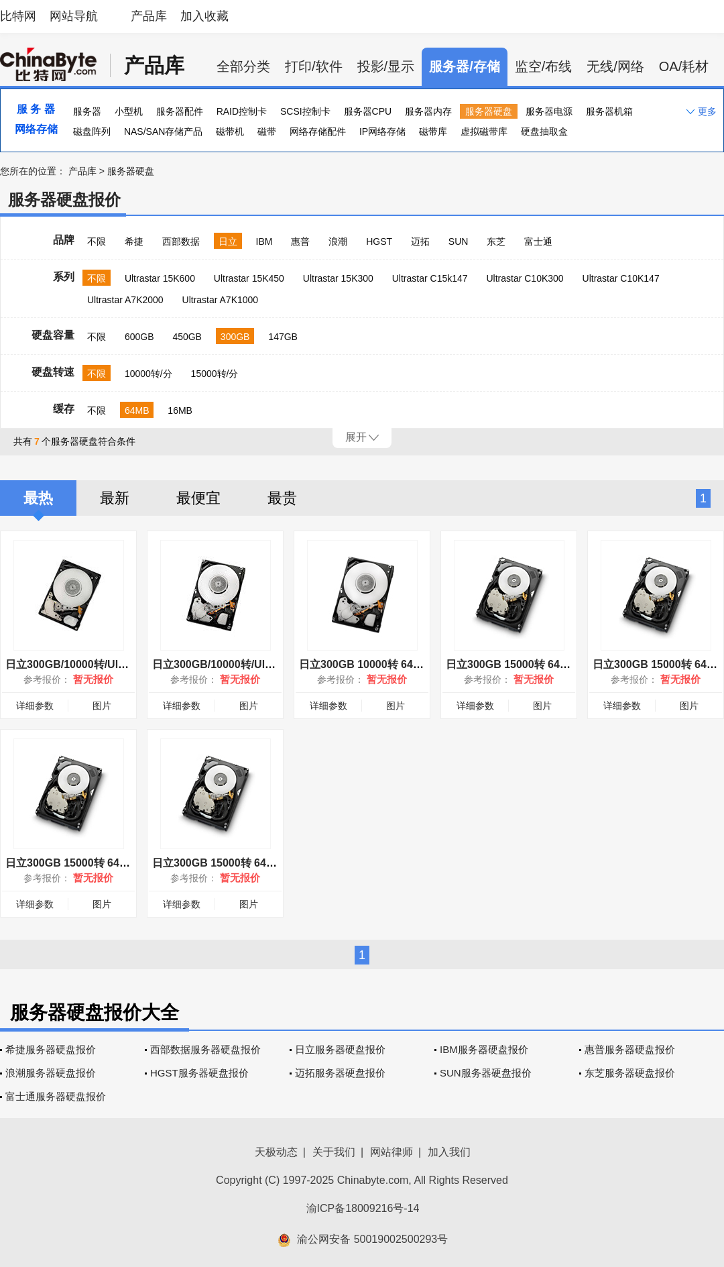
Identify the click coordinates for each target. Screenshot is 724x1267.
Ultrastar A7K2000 (125, 299)
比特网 (18, 16)
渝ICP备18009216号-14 (363, 1208)
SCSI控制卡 (305, 111)
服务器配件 (179, 111)
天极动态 (276, 1152)
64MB (137, 410)
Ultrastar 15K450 (249, 278)
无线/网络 (615, 66)
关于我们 (333, 1152)
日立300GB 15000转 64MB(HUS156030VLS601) (122, 863)
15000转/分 (215, 373)
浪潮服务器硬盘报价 (50, 1073)
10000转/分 (148, 373)
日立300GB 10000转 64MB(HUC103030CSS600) (417, 664)
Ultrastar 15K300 (338, 278)
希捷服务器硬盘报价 (50, 1049)
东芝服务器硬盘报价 (630, 1073)
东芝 (496, 241)
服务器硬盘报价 (64, 199)
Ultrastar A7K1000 (220, 299)
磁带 (266, 131)
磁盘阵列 (92, 131)
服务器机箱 (609, 111)
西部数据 (181, 241)
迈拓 (420, 241)
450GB (187, 336)
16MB (180, 410)
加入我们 (449, 1152)
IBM (264, 241)
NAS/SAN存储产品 (163, 131)
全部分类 (243, 66)
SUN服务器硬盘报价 (486, 1073)
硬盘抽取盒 (544, 131)
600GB (139, 336)
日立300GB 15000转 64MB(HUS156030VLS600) (563, 664)
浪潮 (337, 241)
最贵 (282, 498)
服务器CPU (368, 111)
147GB (283, 336)
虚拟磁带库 (484, 131)
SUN (458, 241)
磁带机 (230, 131)
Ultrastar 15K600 (160, 278)
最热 (38, 498)
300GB (235, 336)
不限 (96, 241)
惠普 (300, 241)
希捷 (134, 241)
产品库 (149, 16)
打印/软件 (314, 66)
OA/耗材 (684, 66)
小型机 (129, 111)
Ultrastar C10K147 (621, 278)
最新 (114, 498)
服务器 (87, 111)
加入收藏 (204, 16)
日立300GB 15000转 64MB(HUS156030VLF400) (269, 863)
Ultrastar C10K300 (524, 278)
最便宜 (198, 498)
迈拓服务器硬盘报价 (340, 1073)
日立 (228, 241)
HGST (379, 241)
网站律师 (391, 1152)
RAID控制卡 (242, 111)
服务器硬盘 (488, 111)
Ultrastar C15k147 (430, 278)
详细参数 (35, 705)
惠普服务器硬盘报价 (630, 1049)
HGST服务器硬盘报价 (199, 1073)
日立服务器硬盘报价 (340, 1049)
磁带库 (433, 131)
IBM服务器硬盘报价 (484, 1049)
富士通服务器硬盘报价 (55, 1096)
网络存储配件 (318, 131)
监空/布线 (543, 66)
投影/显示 (386, 66)
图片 (102, 705)
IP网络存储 (382, 131)
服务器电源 (549, 111)
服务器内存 (428, 111)
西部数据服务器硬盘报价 (205, 1049)
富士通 (538, 241)
